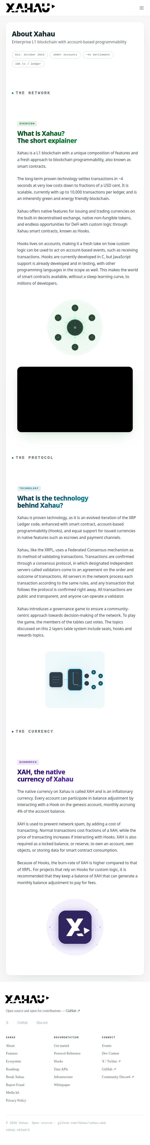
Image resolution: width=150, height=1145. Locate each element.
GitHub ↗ (73, 1010)
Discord (42, 1022)
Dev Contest (110, 1053)
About (10, 1045)
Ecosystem (13, 1060)
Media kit (12, 1092)
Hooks (58, 1060)
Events (106, 1045)
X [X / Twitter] (7, 1022)
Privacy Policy (16, 1100)
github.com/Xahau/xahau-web (82, 1122)
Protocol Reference (67, 1053)
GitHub (22, 1022)
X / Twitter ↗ (111, 1060)
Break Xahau (15, 1076)
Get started (61, 1045)
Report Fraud (15, 1084)
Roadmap (12, 1068)
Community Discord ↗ (118, 1076)
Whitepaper (62, 1084)
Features (12, 1053)
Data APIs (61, 1068)
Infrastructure (63, 1076)
